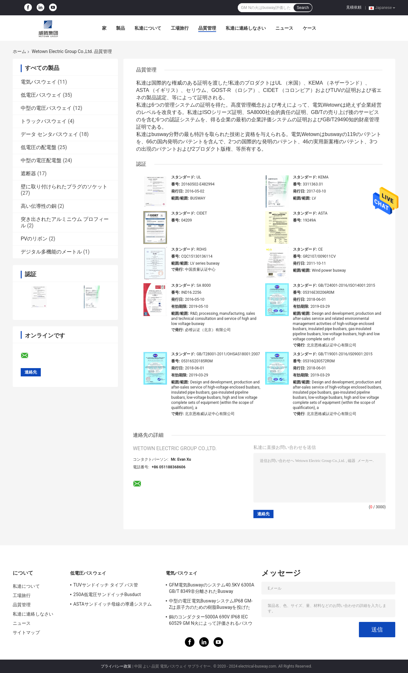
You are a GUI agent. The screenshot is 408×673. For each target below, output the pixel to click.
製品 (120, 28)
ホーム (19, 51)
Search (303, 7)
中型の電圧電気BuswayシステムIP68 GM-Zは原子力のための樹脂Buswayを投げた (210, 604)
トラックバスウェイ (44, 121)
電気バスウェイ (38, 82)
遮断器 (28, 173)
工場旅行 (180, 28)
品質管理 (207, 28)
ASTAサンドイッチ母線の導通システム (112, 604)
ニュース (284, 28)
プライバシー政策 (116, 666)
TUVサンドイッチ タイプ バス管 (105, 584)
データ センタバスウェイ (49, 134)
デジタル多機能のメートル (51, 252)
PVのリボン (34, 239)
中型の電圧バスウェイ (46, 108)
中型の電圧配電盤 (41, 160)
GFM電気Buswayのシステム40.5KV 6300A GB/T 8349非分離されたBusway (211, 588)
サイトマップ (26, 632)
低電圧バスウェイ (41, 95)
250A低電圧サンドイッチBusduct (107, 594)
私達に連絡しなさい (246, 28)
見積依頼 (353, 7)
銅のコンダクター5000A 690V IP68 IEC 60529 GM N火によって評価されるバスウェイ (210, 621)
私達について (148, 28)
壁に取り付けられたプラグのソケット (64, 187)
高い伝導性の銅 (38, 206)
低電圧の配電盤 (38, 147)
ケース (309, 28)
